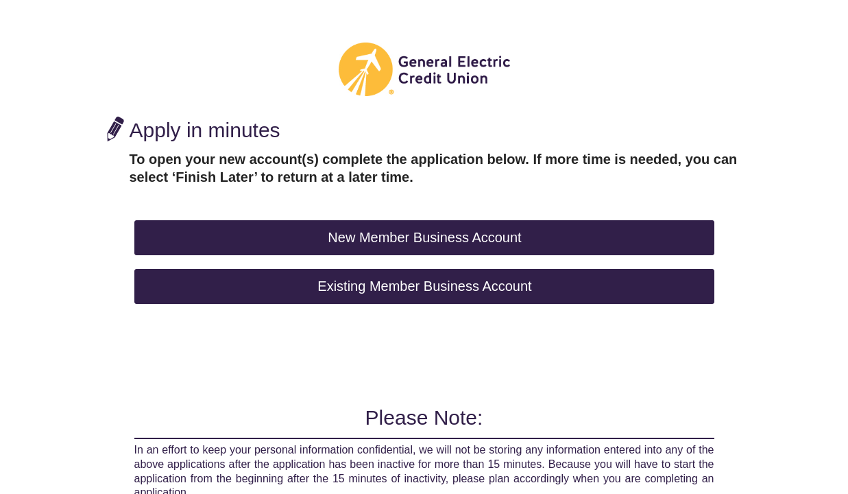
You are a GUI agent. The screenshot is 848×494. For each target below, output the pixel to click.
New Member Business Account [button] (424, 237)
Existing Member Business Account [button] (424, 286)
